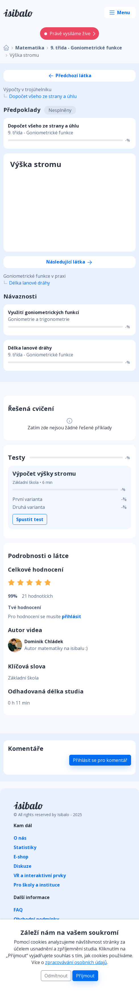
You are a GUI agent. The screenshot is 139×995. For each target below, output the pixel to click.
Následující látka (69, 262)
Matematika (29, 48)
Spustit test (29, 519)
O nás (20, 838)
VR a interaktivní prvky (40, 875)
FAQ (18, 910)
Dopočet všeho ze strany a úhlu (43, 96)
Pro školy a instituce (37, 885)
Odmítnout (56, 976)
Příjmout (85, 976)
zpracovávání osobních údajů (76, 962)
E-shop (21, 857)
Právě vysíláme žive (67, 33)
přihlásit (71, 616)
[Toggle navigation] (120, 12)
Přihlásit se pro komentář (100, 760)
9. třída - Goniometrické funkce (86, 48)
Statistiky (25, 847)
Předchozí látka (69, 75)
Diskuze (22, 866)
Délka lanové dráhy (29, 283)
